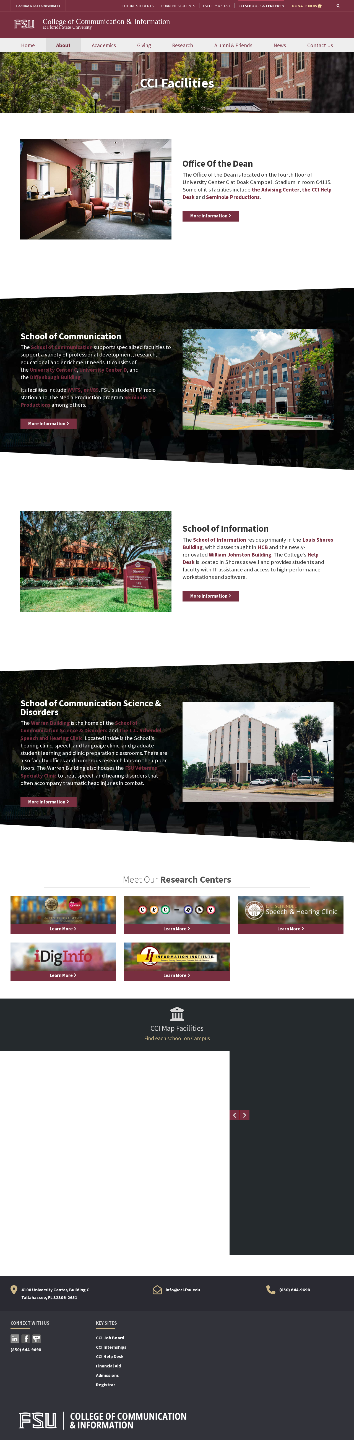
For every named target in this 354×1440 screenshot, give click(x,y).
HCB (282, 547)
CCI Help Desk (110, 1356)
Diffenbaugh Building (56, 377)
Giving (144, 45)
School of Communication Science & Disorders (80, 727)
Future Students (137, 5)
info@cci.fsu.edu (183, 1289)
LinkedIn (15, 1338)
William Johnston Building (241, 555)
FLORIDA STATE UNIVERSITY (40, 5)
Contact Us (320, 45)
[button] (338, 5)
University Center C (54, 370)
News (280, 45)
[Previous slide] (235, 1114)
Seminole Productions (247, 197)
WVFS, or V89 (83, 390)
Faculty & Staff (216, 5)
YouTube (36, 1338)
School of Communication (63, 347)
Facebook (25, 1338)
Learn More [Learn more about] (63, 929)
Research (182, 45)
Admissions (107, 1374)
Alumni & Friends (233, 45)
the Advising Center (276, 190)
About (63, 45)
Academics (104, 45)
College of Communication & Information (106, 22)
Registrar (105, 1384)
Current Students (178, 5)
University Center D (106, 370)
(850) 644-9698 (294, 1289)
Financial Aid (108, 1365)
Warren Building (51, 723)
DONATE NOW (306, 5)
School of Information (221, 540)
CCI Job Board (110, 1337)
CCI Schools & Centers (261, 5)
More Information (212, 216)
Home (28, 45)
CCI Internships (111, 1346)
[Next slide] (244, 1114)
